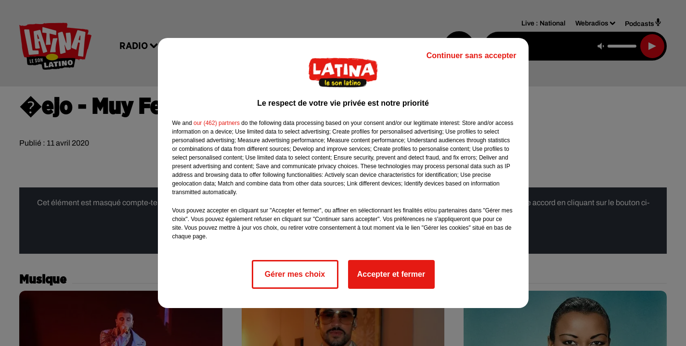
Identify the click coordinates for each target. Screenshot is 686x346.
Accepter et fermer (391, 274)
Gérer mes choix (295, 274)
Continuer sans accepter (472, 55)
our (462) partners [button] (217, 123)
